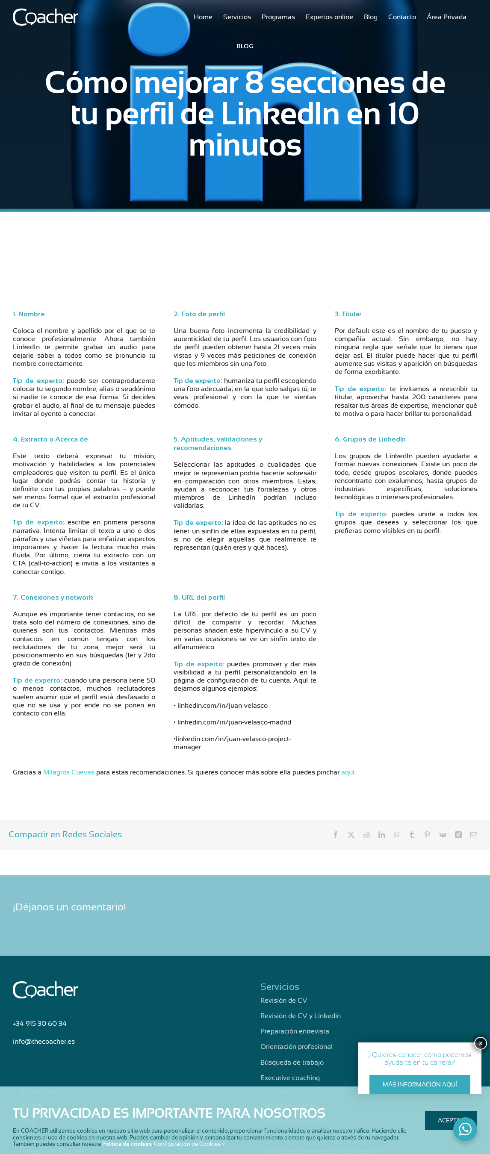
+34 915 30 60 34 (40, 1023)
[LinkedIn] (382, 834)
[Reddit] (366, 834)
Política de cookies (127, 1144)
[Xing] (458, 834)
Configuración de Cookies (189, 1144)
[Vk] (443, 834)
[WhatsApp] (397, 834)
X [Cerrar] (481, 1043)
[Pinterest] (427, 834)
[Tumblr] (411, 834)
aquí (347, 772)
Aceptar (451, 1120)
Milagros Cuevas (68, 772)
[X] (351, 834)
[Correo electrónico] (473, 834)
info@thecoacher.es (44, 1041)
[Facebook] (335, 834)
